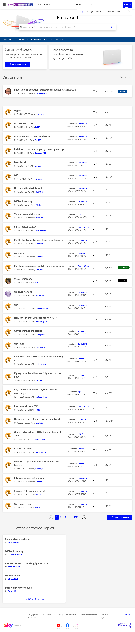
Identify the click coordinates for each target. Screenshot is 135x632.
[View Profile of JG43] (38, 410)
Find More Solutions (34, 599)
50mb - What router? (25, 227)
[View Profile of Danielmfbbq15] (15, 554)
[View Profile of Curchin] (38, 166)
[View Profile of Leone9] (39, 380)
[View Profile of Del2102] (39, 192)
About (78, 4)
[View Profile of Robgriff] (12, 591)
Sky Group (104, 618)
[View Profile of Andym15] (39, 270)
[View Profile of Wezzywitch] (40, 439)
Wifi (16, 304)
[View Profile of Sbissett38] (13, 579)
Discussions (43, 4)
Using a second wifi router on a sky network (37, 419)
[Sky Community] (20, 4)
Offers (89, 4)
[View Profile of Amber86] (40, 295)
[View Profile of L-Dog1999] (40, 334)
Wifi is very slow (22, 504)
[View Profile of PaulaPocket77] (42, 452)
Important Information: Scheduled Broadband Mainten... (44, 89)
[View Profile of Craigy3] (39, 179)
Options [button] (123, 77)
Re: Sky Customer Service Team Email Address (38, 240)
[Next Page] (83, 517)
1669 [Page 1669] (76, 517)
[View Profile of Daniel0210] (82, 124)
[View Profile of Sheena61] (40, 244)
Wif (16, 175)
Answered (124, 268)
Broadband (67, 17)
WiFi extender (12, 575)
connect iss (20, 253)
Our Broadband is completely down (32, 136)
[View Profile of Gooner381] (82, 419)
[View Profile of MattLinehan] (41, 397)
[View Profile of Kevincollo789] (42, 308)
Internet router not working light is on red (27, 563)
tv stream (27, 278)
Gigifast (18, 110)
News (58, 4)
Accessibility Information (88, 615)
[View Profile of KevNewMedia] (41, 93)
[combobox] (73, 27)
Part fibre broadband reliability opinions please (39, 266)
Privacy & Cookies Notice (67, 615)
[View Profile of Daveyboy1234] (41, 153)
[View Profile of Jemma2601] (13, 542)
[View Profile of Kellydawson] (14, 566)
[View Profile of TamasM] (39, 257)
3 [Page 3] (65, 517)
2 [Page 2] (61, 517)
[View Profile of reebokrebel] (41, 364)
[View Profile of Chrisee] (81, 331)
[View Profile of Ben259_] (38, 140)
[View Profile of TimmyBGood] (83, 227)
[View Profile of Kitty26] (39, 482)
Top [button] (129, 614)
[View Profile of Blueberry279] (41, 321)
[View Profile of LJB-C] (80, 434)
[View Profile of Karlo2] (38, 495)
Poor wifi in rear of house (18, 587)
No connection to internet (28, 188)
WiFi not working (23, 201)
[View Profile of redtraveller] (41, 231)
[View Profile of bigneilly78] (40, 347)
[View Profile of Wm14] (37, 508)
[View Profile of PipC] (80, 392)
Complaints (104, 615)
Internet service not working (29, 478)
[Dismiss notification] (129, 11)
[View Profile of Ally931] (39, 205)
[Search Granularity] (28, 27)
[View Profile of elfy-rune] (40, 114)
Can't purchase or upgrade (28, 330)
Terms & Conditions (48, 615)
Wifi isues (19, 343)
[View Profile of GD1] (79, 214)
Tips (67, 4)
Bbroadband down (24, 123)
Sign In (127, 4)
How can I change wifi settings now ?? (34, 317)
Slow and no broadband (17, 539)
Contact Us (32, 618)
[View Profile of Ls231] (37, 127)
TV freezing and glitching (27, 214)
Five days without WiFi (26, 406)
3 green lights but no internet (29, 491)
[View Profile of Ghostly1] (39, 469)
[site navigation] (4, 4)
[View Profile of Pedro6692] (40, 218)
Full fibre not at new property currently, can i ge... (40, 149)
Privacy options (32, 615)
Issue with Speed (23, 448)
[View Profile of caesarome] (82, 162)
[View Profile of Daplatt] (39, 423)
